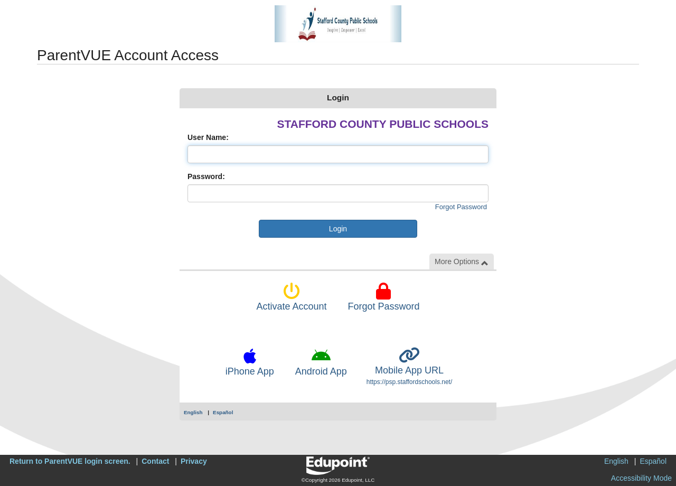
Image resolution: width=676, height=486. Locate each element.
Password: (206, 176)
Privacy (194, 461)
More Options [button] (462, 261)
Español (223, 412)
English (193, 412)
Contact (155, 461)
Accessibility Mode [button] (641, 478)
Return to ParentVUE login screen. (70, 461)
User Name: (208, 137)
